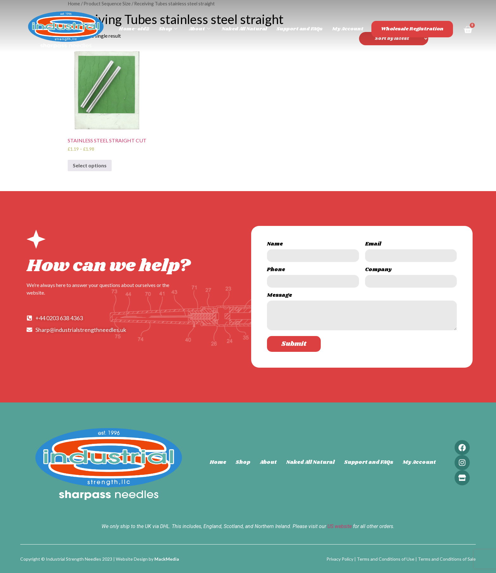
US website (339, 526)
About (209, 29)
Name (275, 245)
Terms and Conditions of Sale (447, 558)
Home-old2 (145, 29)
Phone (276, 270)
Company (378, 270)
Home (217, 462)
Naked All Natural (253, 29)
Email (373, 245)
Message (279, 296)
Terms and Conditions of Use (385, 558)
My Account (352, 29)
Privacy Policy (339, 558)
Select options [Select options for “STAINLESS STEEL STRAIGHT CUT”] (90, 165)
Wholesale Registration (414, 29)
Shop (179, 29)
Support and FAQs (306, 29)
